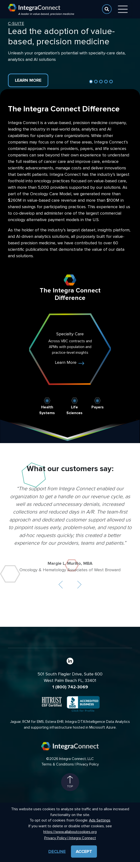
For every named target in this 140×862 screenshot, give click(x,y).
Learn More (28, 80)
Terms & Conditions (57, 764)
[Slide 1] (91, 81)
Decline (57, 851)
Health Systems (47, 410)
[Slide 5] (111, 81)
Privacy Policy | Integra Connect (70, 838)
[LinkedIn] (70, 661)
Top (70, 782)
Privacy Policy (87, 764)
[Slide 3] (101, 81)
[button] (60, 584)
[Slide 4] (106, 81)
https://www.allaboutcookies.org (70, 831)
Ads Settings (99, 820)
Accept (84, 851)
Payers (97, 407)
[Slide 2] (96, 81)
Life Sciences (74, 410)
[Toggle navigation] (123, 9)
